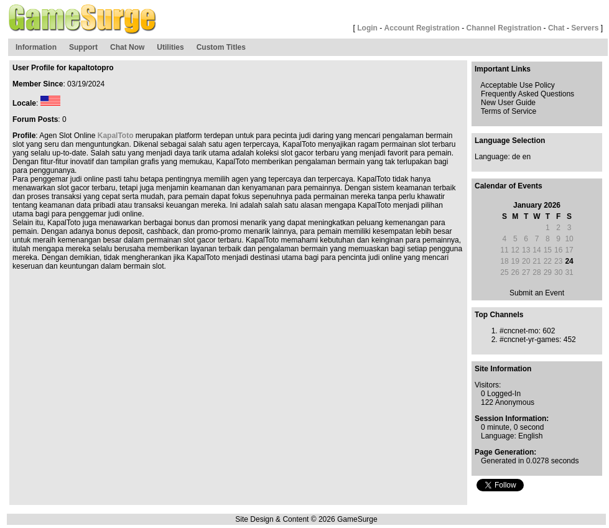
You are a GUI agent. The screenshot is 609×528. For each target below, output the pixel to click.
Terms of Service (508, 111)
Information (36, 47)
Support (83, 47)
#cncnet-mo (519, 331)
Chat (556, 28)
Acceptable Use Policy (517, 85)
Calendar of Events (508, 186)
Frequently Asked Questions (527, 94)
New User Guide (508, 102)
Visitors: (488, 385)
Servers (584, 28)
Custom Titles (221, 47)
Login (367, 28)
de (516, 156)
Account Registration (422, 28)
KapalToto (116, 135)
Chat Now (127, 47)
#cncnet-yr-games (529, 339)
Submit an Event (536, 293)
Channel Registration (504, 28)
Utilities (170, 47)
